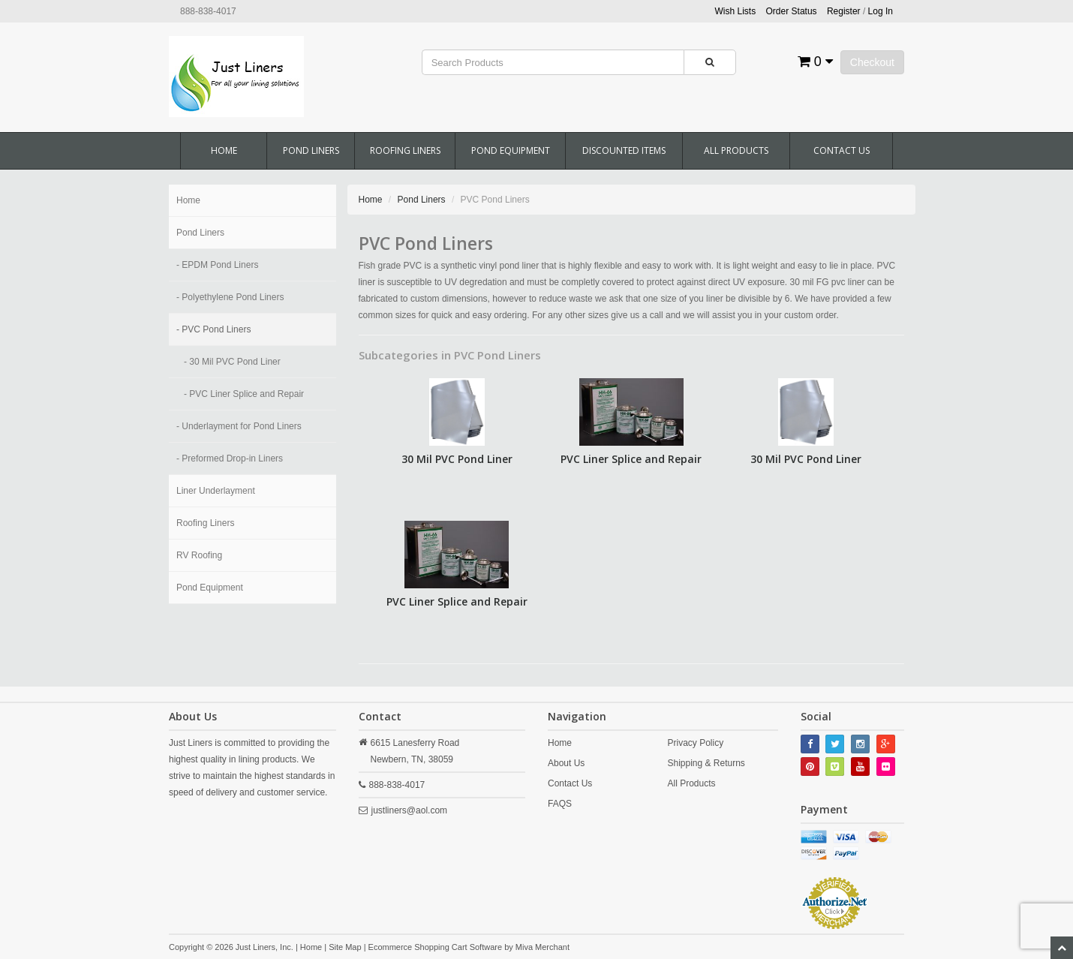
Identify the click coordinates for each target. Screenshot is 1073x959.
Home (224, 150)
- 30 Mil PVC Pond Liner (232, 361)
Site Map (345, 946)
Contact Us (841, 150)
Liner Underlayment (215, 491)
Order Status (791, 11)
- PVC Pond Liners (213, 329)
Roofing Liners (405, 150)
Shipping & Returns (705, 763)
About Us (566, 763)
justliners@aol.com (409, 810)
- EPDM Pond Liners (217, 265)
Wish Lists (735, 11)
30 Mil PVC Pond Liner (456, 459)
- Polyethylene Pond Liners (230, 297)
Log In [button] (880, 11)
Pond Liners (311, 150)
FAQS (560, 803)
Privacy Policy (695, 743)
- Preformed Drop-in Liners (229, 458)
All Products (736, 150)
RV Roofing (199, 555)
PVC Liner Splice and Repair (631, 459)
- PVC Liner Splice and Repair (244, 394)
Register (844, 11)
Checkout (872, 62)
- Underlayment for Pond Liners (239, 426)
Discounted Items (624, 150)
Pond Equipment (510, 150)
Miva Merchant (542, 946)
